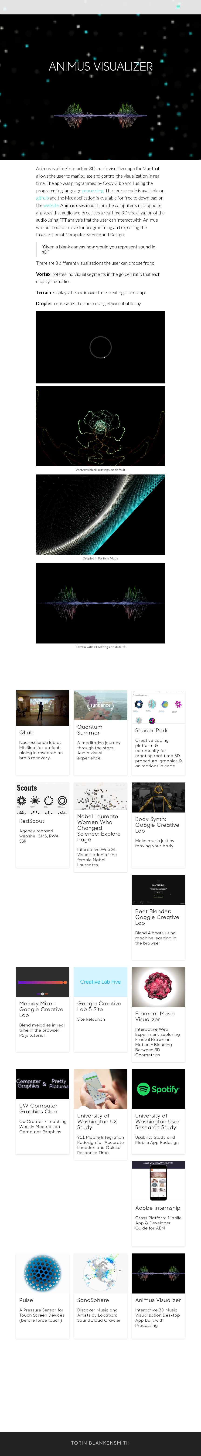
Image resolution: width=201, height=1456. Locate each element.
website (51, 205)
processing (93, 190)
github (42, 197)
